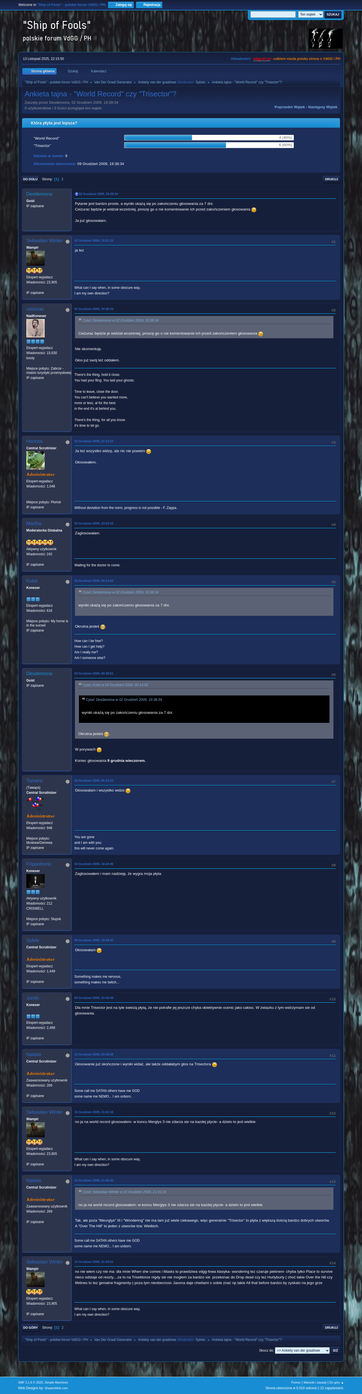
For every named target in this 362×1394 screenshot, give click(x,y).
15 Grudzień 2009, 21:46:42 (93, 1180)
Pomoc (296, 1382)
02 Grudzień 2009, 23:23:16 (93, 523)
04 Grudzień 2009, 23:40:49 (93, 998)
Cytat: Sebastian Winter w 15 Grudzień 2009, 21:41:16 (124, 1192)
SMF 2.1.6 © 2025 (30, 1382)
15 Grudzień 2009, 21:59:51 (93, 1261)
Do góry (30, 1327)
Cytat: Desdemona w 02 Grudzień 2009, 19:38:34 (121, 320)
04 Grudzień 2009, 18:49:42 (93, 940)
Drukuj (331, 179)
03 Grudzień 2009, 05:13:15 (93, 780)
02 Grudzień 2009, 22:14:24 (93, 441)
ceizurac (35, 309)
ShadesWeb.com (56, 1388)
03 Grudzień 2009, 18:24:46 (93, 864)
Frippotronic (39, 864)
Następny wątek (322, 107)
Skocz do (266, 1350)
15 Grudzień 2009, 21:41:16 (93, 1112)
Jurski (32, 998)
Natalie (33, 1054)
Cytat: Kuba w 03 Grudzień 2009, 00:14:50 (115, 685)
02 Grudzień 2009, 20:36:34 (93, 309)
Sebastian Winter (44, 240)
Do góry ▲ (336, 1382)
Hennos (34, 441)
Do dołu (30, 179)
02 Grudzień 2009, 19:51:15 (93, 240)
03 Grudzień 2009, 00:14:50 (93, 580)
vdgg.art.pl (261, 59)
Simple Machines (56, 1382)
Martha (33, 523)
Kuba (32, 581)
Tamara (34, 780)
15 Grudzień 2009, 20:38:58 (93, 1054)
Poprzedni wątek (290, 107)
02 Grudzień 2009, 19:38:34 (98, 194)
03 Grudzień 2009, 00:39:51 (93, 673)
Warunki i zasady (315, 1382)
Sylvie (200, 82)
